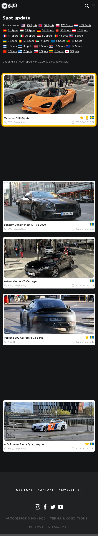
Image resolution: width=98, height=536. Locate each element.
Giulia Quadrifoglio (31, 444)
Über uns (24, 490)
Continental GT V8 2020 (30, 225)
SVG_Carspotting (17, 122)
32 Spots (63, 30)
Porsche (9, 338)
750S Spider (23, 118)
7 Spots (25, 51)
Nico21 (11, 341)
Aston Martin (12, 281)
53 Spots (26, 41)
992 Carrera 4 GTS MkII (29, 338)
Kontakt (45, 490)
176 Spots (64, 25)
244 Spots (45, 30)
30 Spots (46, 25)
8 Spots (10, 46)
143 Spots (82, 25)
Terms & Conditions (68, 519)
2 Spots (76, 35)
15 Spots (57, 46)
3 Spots (25, 46)
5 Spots (10, 41)
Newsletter (70, 490)
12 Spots (74, 46)
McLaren (9, 118)
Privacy (36, 527)
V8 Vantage (29, 281)
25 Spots (29, 25)
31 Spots (44, 35)
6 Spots (41, 46)
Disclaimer (58, 527)
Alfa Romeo (11, 444)
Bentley (9, 225)
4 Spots (61, 35)
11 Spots (74, 41)
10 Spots (80, 30)
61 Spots (10, 30)
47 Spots (10, 35)
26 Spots (27, 35)
